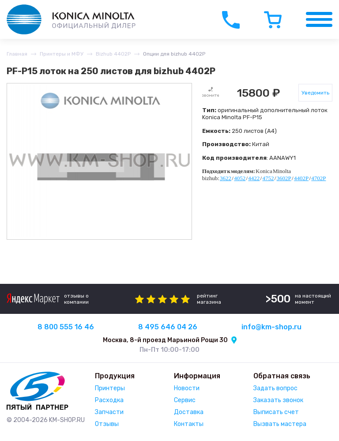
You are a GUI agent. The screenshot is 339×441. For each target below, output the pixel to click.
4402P (301, 178)
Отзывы (107, 424)
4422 (254, 178)
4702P (318, 178)
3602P (284, 178)
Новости (187, 388)
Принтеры (110, 388)
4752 (268, 178)
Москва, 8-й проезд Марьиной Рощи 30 (165, 340)
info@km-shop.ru (271, 327)
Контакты (188, 424)
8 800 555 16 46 (66, 327)
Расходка (109, 400)
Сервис (185, 400)
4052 (239, 178)
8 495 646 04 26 (167, 327)
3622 (225, 178)
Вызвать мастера (279, 424)
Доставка (188, 412)
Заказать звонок (278, 400)
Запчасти (109, 412)
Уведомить (315, 93)
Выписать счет (276, 412)
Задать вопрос (275, 388)
